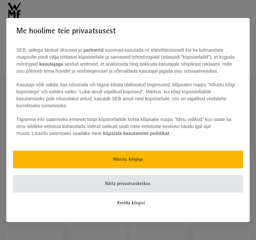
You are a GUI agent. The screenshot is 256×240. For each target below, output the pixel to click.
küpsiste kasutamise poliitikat (136, 133)
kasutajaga (51, 64)
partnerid (93, 50)
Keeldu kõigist (131, 203)
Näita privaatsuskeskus (128, 184)
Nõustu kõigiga (128, 159)
